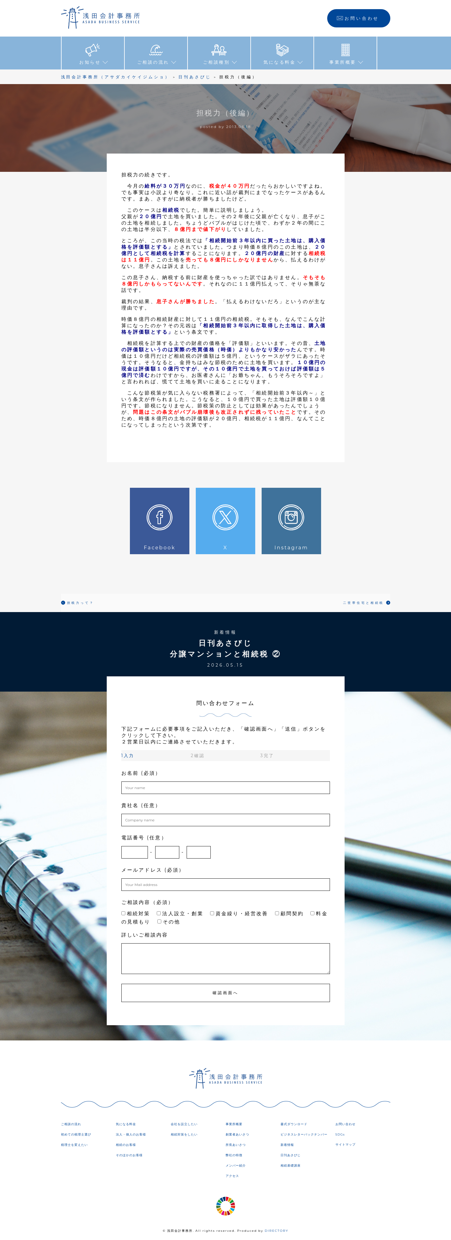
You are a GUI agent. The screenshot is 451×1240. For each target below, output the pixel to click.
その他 (169, 921)
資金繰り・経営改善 (239, 913)
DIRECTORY (276, 1231)
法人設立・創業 (180, 913)
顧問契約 (289, 913)
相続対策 (135, 913)
